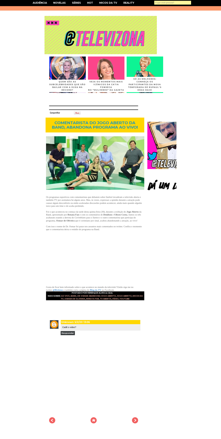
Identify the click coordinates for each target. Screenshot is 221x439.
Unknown (67, 322)
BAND (73, 296)
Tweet (65, 112)
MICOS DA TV (108, 2)
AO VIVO (65, 296)
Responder (68, 333)
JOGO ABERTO (124, 296)
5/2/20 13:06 (82, 322)
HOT (90, 2)
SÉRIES (76, 2)
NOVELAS (59, 2)
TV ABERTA (105, 299)
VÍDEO (115, 299)
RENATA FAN (92, 299)
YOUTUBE (125, 299)
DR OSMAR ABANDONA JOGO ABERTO (96, 296)
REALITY (128, 2)
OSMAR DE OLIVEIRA (74, 299)
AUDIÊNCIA (40, 2)
